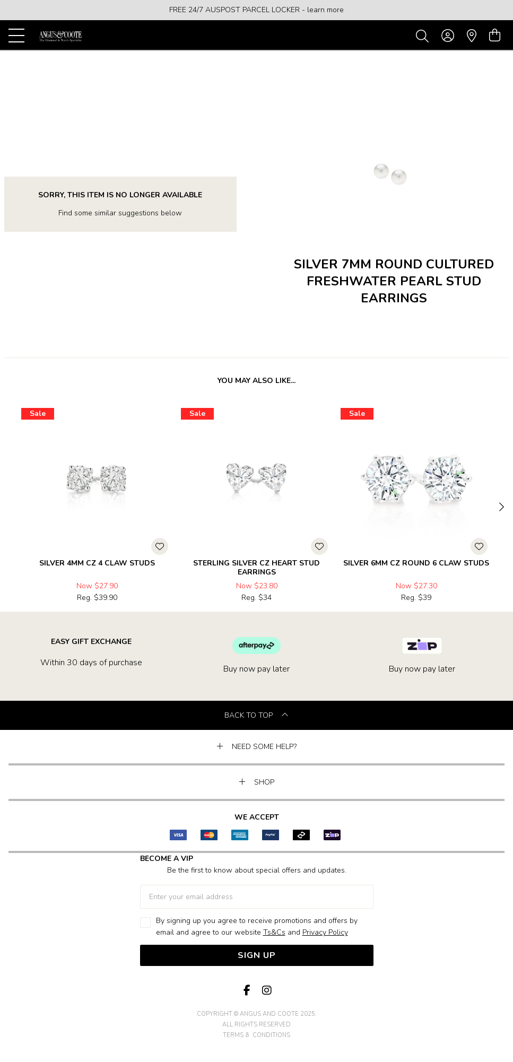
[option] (256, 10)
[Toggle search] (424, 35)
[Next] (500, 507)
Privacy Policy (325, 932)
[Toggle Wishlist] (159, 546)
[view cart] (494, 35)
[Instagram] (266, 991)
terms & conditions (256, 1035)
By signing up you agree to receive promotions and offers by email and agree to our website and (257, 927)
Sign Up (257, 955)
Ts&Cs (274, 932)
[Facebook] (247, 991)
